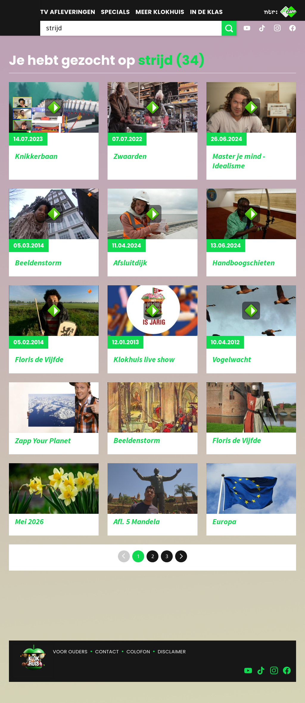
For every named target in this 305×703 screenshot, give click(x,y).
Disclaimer (172, 651)
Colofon (138, 651)
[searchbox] (131, 28)
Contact (107, 651)
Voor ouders (70, 651)
